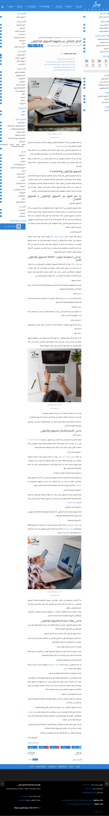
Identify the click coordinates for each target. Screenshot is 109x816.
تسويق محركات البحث (68, 456)
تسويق (22, 28)
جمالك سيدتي (103, 25)
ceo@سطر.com (24, 795)
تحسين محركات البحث (34, 439)
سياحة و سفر (20, 84)
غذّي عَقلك (58, 7)
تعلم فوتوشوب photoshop (16, 125)
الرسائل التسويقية (53, 664)
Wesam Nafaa (86, 784)
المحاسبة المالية (19, 46)
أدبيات (106, 110)
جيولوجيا (21, 192)
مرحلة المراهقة (103, 85)
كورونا (106, 48)
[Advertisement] (54, 24)
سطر (39, 807)
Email (30, 45)
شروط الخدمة (51, 766)
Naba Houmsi (88, 788)
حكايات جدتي (104, 81)
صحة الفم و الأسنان (102, 45)
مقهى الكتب (20, 17)
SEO (23, 43)
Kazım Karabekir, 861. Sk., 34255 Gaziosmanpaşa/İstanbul (74, 799)
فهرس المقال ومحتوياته (68, 53)
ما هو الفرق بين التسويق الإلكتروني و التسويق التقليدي (59, 61)
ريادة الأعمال (20, 25)
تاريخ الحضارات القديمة (17, 167)
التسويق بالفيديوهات (73, 524)
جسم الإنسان (20, 183)
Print (36, 45)
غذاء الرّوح (19, 7)
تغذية (22, 114)
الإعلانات (78, 484)
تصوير (22, 97)
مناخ (23, 198)
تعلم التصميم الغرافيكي (17, 128)
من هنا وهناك (20, 75)
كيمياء (22, 186)
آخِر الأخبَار (68, 7)
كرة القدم (105, 102)
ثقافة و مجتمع (19, 72)
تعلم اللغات (20, 122)
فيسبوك (21, 40)
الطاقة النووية (20, 202)
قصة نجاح (21, 34)
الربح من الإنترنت (19, 31)
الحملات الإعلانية (68, 528)
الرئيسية (78, 766)
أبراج (23, 94)
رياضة (106, 99)
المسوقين (67, 297)
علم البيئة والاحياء (19, 164)
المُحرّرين (11, 7)
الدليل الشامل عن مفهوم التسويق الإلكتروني (56, 40)
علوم (22, 158)
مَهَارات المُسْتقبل (45, 7)
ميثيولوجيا (21, 195)
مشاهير (22, 81)
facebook (35, 759)
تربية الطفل (104, 78)
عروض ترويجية (32, 711)
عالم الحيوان (20, 173)
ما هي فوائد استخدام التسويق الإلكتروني (63, 69)
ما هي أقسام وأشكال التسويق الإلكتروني (63, 67)
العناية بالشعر (104, 31)
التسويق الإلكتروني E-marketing (65, 58)
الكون (22, 161)
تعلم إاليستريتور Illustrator (16, 138)
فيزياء (22, 180)
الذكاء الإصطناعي (18, 189)
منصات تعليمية (19, 135)
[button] (13, 226)
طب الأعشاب (104, 51)
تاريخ (23, 170)
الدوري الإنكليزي (103, 96)
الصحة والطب (104, 42)
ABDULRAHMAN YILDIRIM (87, 791)
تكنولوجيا (21, 78)
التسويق (66, 668)
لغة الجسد (21, 64)
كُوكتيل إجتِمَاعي (31, 7)
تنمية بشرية (20, 54)
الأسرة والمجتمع (19, 87)
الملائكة (21, 216)
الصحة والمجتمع (103, 39)
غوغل (76, 443)
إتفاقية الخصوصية (41, 766)
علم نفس (21, 155)
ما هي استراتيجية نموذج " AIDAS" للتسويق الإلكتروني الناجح (58, 64)
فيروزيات (21, 103)
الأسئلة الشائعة (62, 766)
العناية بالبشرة (103, 28)
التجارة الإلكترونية (33, 742)
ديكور (22, 100)
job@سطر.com (20, 799)
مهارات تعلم (20, 61)
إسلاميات (21, 210)
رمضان (22, 213)
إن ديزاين (21, 141)
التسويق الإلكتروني (62, 145)
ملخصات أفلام (103, 17)
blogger (30, 759)
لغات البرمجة (20, 132)
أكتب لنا (31, 766)
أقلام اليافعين (103, 88)
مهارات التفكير (19, 58)
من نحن (71, 766)
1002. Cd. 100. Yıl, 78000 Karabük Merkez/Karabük (77, 803)
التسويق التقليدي (58, 236)
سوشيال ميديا (20, 91)
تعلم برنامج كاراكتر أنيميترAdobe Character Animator (12, 145)
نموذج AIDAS (75, 263)
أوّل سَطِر (78, 7)
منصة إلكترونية (71, 501)
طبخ (23, 111)
